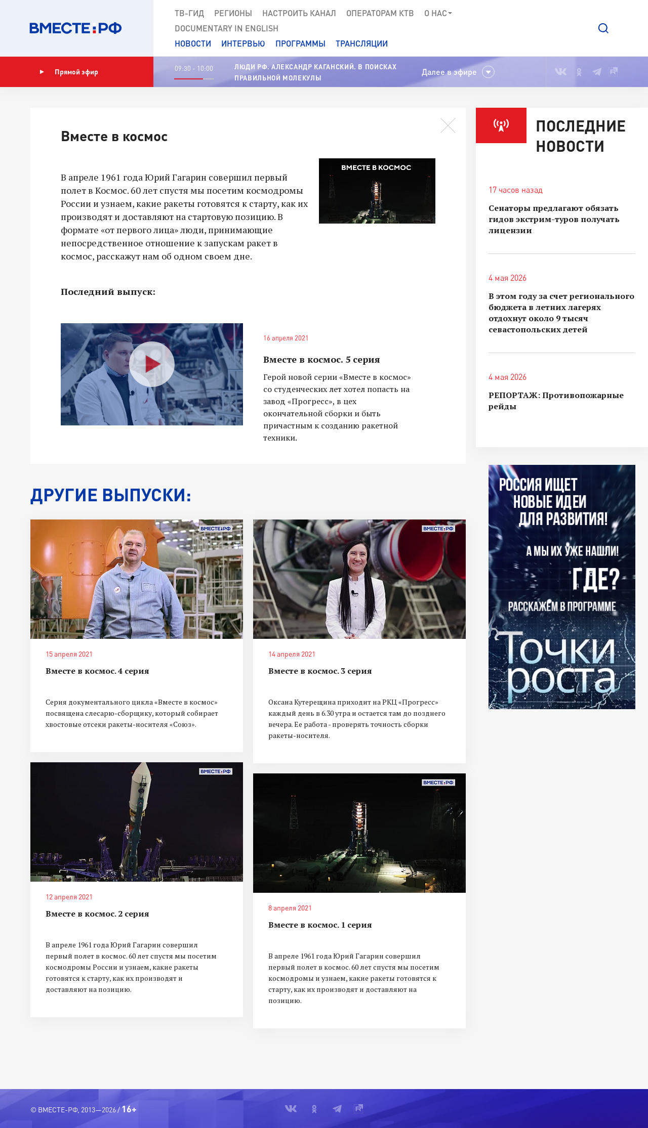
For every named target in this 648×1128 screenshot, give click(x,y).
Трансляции (362, 43)
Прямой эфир (68, 72)
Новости (193, 43)
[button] (603, 28)
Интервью (243, 43)
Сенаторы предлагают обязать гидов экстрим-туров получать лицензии (554, 219)
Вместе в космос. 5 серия (321, 359)
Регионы (233, 13)
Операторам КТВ (380, 13)
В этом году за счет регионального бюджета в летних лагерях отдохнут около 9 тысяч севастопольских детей (561, 312)
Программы (300, 43)
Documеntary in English (226, 28)
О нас (438, 13)
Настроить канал (299, 13)
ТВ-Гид (189, 13)
